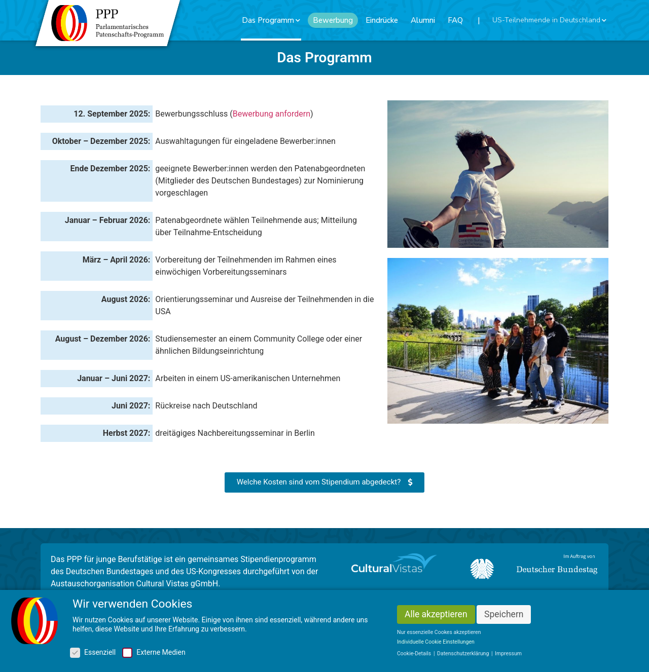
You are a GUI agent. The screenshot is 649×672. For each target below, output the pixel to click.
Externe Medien (153, 654)
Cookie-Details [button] (414, 655)
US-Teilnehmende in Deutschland (549, 20)
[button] (324, 482)
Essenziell (93, 654)
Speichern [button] (503, 616)
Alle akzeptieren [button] (436, 616)
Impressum (508, 655)
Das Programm (271, 20)
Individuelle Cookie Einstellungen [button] (436, 643)
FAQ (455, 20)
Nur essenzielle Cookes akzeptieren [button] (439, 634)
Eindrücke (382, 20)
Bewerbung (333, 20)
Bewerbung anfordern (271, 114)
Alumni (423, 20)
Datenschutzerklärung (463, 655)
